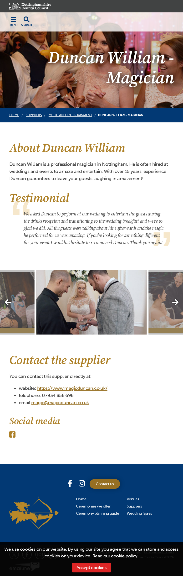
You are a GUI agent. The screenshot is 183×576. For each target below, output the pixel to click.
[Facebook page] (71, 483)
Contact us (105, 484)
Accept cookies (91, 567)
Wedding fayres (139, 513)
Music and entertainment (70, 115)
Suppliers (34, 115)
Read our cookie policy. (115, 556)
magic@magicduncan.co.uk (60, 402)
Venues (133, 499)
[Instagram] (82, 483)
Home (14, 115)
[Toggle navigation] (13, 21)
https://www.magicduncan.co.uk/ (72, 388)
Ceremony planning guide (97, 513)
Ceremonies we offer (93, 506)
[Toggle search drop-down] (26, 21)
